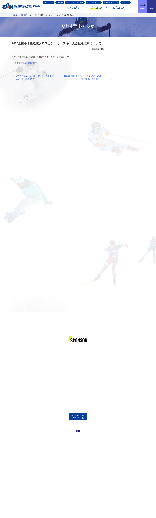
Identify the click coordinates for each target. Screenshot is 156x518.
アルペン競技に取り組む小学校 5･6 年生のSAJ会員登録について (34, 77)
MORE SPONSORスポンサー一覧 (78, 416)
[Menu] (151, 6)
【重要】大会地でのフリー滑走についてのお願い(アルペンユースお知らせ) (82, 77)
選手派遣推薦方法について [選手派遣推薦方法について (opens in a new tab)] (26, 63)
